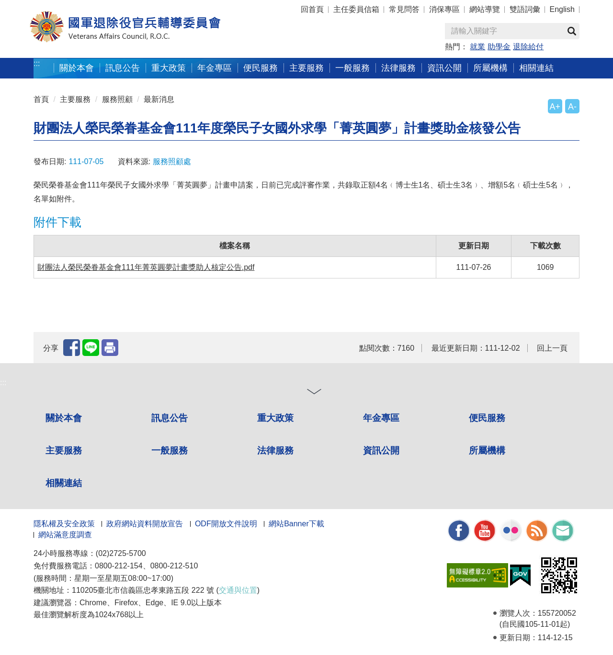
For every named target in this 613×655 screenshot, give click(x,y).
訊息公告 (122, 68)
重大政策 (168, 68)
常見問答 (404, 9)
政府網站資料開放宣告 (144, 524)
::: (37, 63)
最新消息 (159, 99)
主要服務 (306, 68)
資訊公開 (444, 68)
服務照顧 (117, 99)
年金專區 (214, 68)
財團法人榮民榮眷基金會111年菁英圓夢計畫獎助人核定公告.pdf (145, 267)
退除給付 (528, 47)
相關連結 (536, 68)
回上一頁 (552, 348)
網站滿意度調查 (65, 535)
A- (572, 106)
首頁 (41, 99)
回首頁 (312, 9)
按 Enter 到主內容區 (43, 6)
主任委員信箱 (356, 9)
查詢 (571, 31)
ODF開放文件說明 (226, 524)
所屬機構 (490, 68)
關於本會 (76, 68)
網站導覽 (484, 9)
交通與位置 (238, 590)
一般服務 (352, 68)
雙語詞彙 (525, 9)
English (562, 9)
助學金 (499, 47)
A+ (555, 106)
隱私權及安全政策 (64, 524)
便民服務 (260, 68)
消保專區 (444, 9)
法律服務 (398, 68)
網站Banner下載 (296, 524)
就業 (477, 47)
